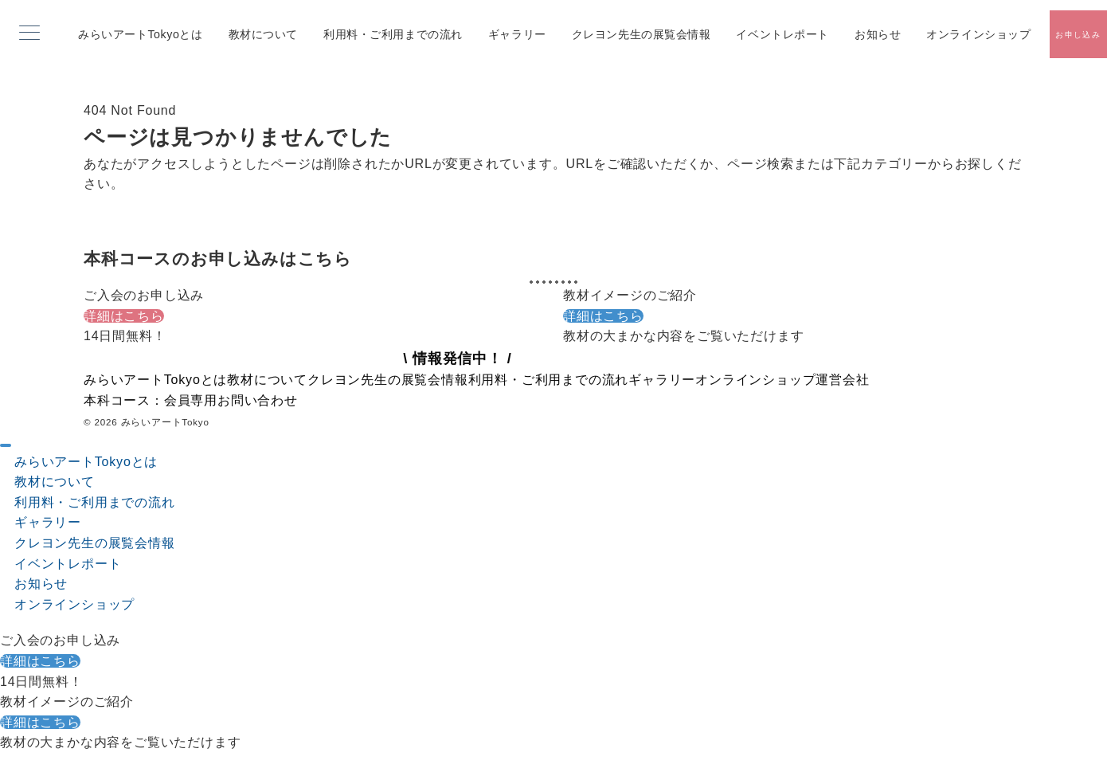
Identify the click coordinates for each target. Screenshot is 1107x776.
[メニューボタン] (29, 34)
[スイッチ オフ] (1078, 34)
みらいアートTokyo (165, 422)
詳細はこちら (124, 316)
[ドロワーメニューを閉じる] (5, 445)
